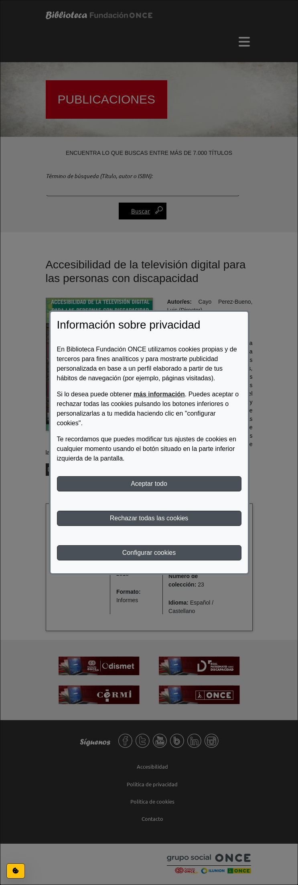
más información (159, 394)
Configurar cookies (149, 552)
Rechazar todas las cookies (149, 518)
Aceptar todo (149, 483)
